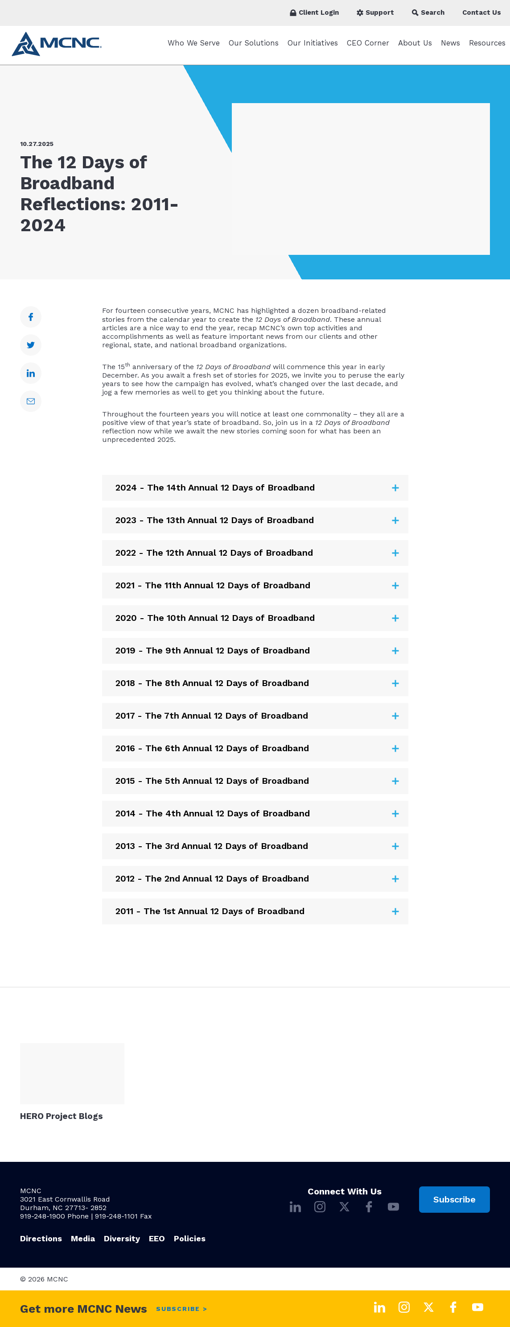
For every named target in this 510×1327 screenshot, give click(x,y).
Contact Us (481, 12)
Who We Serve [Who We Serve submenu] (194, 47)
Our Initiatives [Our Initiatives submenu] (313, 47)
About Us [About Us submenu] (415, 47)
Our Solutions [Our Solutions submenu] (254, 47)
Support (375, 12)
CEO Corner (368, 47)
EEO (157, 1238)
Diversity (122, 1238)
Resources (487, 47)
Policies (190, 1238)
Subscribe (454, 1199)
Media (83, 1238)
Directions (41, 1238)
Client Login (314, 12)
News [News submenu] (450, 47)
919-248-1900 (42, 1216)
